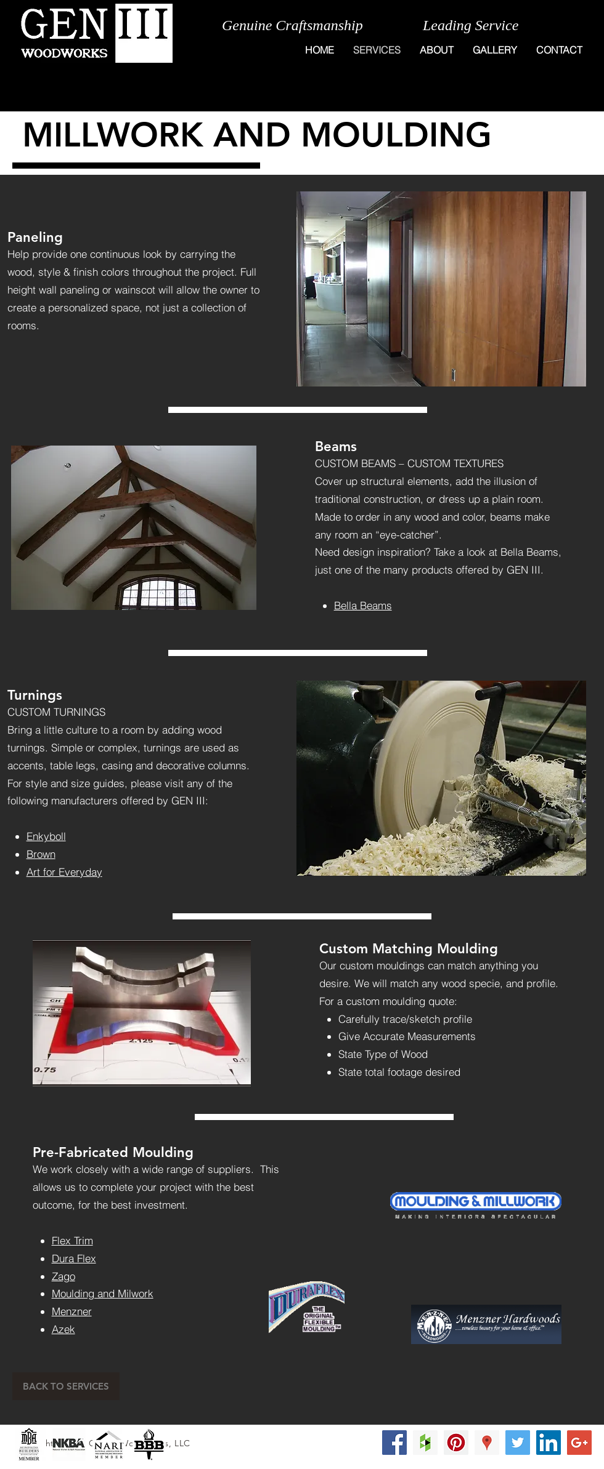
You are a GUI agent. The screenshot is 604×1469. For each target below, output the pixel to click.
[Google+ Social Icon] (579, 1442)
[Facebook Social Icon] (394, 1442)
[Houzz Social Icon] (425, 1442)
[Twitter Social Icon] (517, 1442)
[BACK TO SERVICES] (66, 1386)
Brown (41, 853)
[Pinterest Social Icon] (456, 1442)
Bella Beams (363, 605)
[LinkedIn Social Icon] (548, 1442)
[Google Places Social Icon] (487, 1442)
